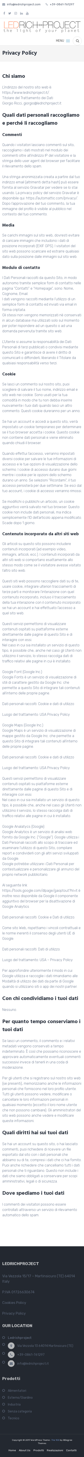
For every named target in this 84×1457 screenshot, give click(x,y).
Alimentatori (17, 1392)
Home (12, 1450)
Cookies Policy (14, 1304)
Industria (14, 1405)
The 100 (53, 1440)
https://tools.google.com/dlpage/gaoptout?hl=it (40, 890)
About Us (24, 1450)
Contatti (71, 1450)
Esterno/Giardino (20, 1399)
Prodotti (38, 1450)
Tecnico (13, 1419)
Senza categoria (20, 1412)
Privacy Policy (14, 1314)
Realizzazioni (55, 1450)
